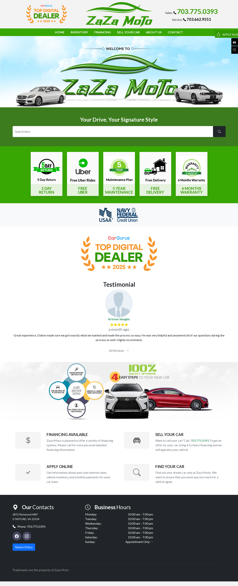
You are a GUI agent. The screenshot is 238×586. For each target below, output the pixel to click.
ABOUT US (154, 32)
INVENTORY (79, 32)
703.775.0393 (197, 11)
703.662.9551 (199, 19)
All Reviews (119, 350)
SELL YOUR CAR (128, 32)
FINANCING (102, 32)
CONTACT (175, 32)
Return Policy (24, 547)
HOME (60, 32)
